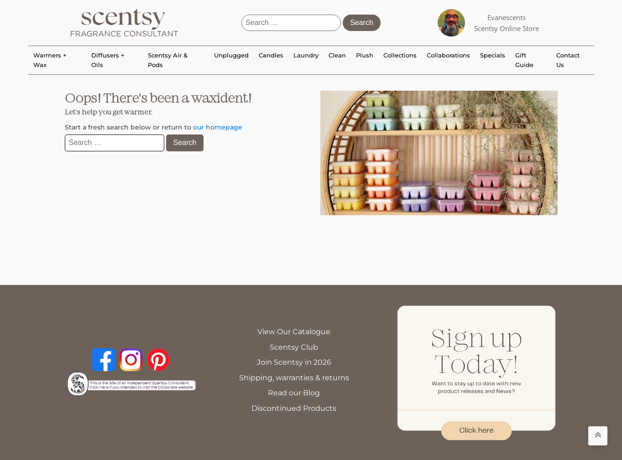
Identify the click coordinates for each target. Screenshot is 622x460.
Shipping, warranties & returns (294, 377)
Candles (271, 55)
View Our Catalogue (293, 331)
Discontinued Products (293, 408)
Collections (400, 55)
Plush (364, 55)
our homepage (217, 127)
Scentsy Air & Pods (168, 60)
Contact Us (568, 60)
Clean (337, 55)
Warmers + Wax (50, 60)
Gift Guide (524, 60)
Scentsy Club (294, 347)
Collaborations (448, 55)
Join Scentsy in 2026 (294, 362)
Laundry (306, 55)
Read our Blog (294, 392)
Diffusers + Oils (108, 60)
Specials (492, 55)
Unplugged (231, 55)
